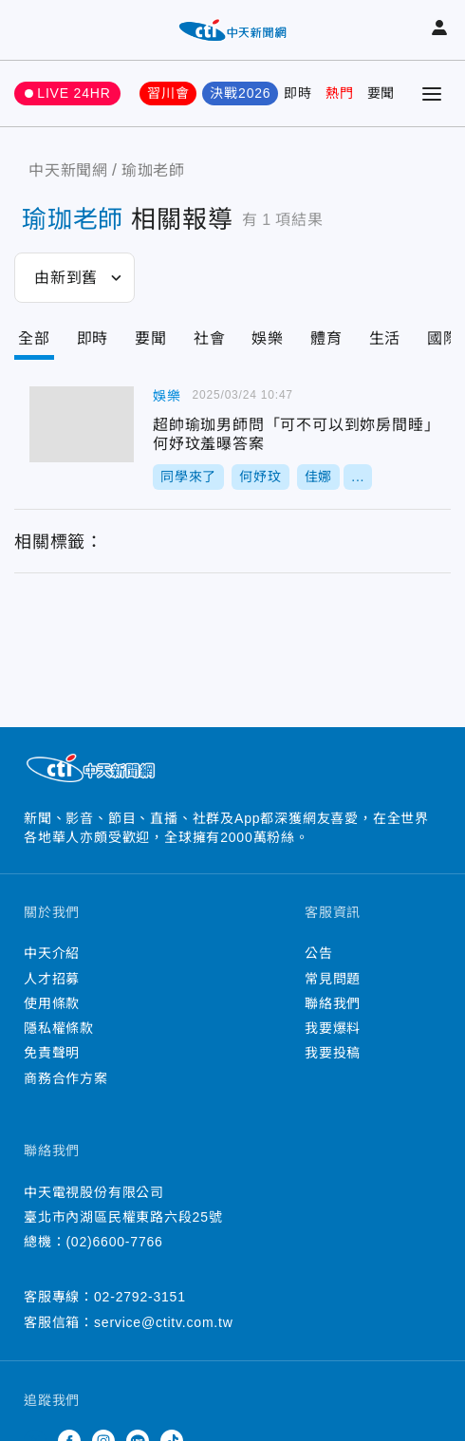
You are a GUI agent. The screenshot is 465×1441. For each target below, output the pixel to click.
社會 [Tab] (210, 338)
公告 (319, 953)
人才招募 (52, 978)
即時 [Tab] (93, 338)
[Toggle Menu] (432, 94)
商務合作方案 (66, 1078)
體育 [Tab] (326, 338)
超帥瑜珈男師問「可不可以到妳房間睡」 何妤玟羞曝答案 (81, 424)
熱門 (340, 93)
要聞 (381, 93)
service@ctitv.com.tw (163, 1322)
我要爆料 (333, 1028)
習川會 (168, 93)
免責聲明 (52, 1052)
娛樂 (167, 395)
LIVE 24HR (73, 93)
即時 (298, 93)
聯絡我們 (333, 1003)
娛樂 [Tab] (267, 338)
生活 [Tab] (385, 338)
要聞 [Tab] (151, 338)
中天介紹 (52, 953)
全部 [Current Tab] (34, 338)
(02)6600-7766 (113, 1241)
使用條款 (52, 1003)
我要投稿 (333, 1052)
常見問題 (333, 978)
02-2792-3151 (140, 1296)
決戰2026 (240, 93)
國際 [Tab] (443, 338)
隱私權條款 (59, 1028)
